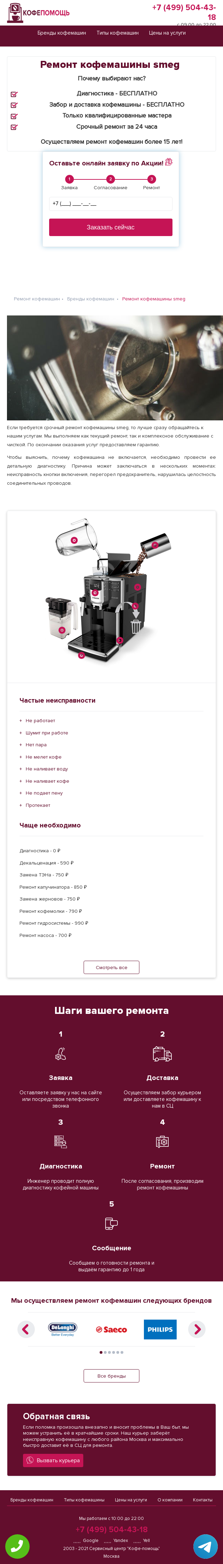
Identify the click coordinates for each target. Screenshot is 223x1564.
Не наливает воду (47, 763)
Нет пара (36, 739)
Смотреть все (112, 962)
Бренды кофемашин (31, 1497)
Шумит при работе (47, 727)
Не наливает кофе (47, 776)
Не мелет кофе (44, 751)
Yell (141, 1540)
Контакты (203, 1497)
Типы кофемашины (84, 1497)
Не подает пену (44, 787)
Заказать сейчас (110, 227)
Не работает (40, 715)
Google (86, 1540)
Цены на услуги (131, 1497)
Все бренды (112, 1370)
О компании (170, 1497)
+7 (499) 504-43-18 (112, 1530)
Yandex (116, 1540)
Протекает (38, 800)
